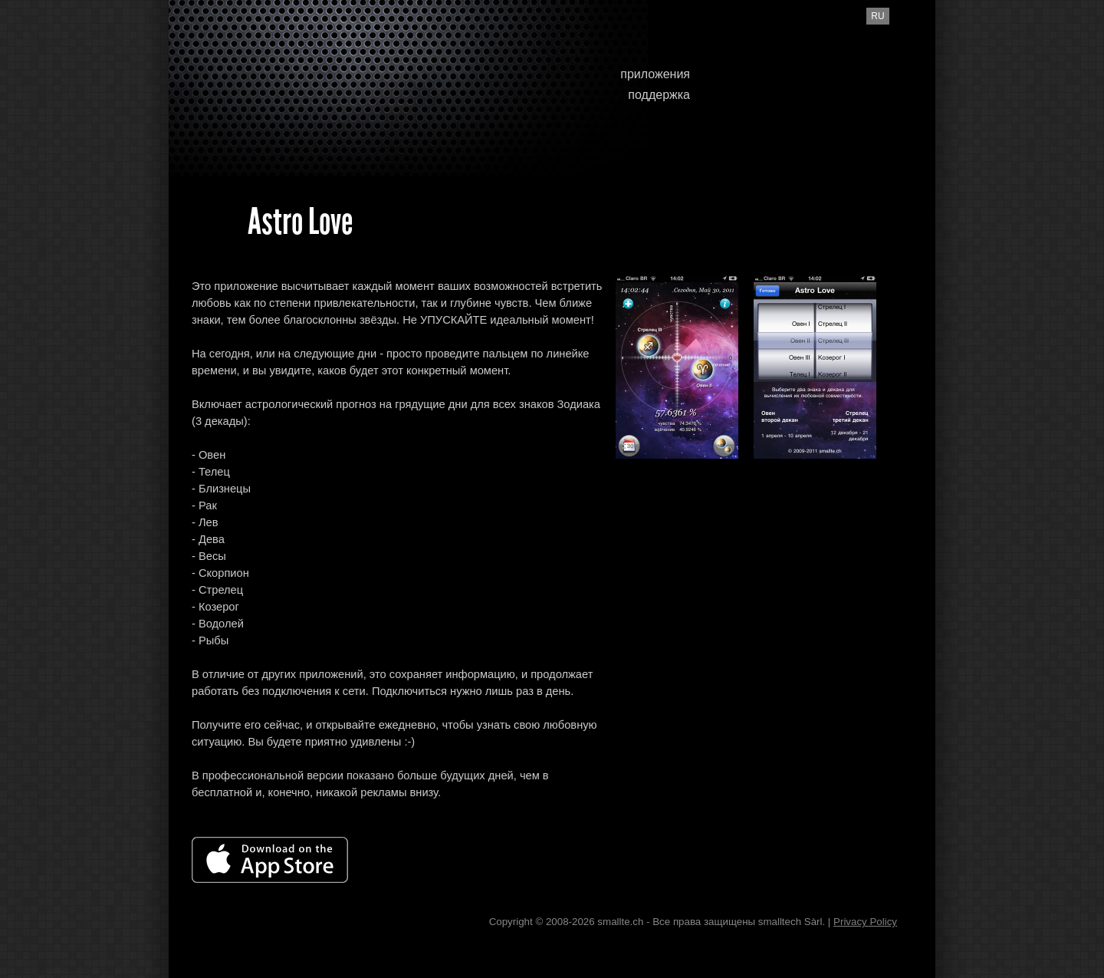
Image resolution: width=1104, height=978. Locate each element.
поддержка (659, 94)
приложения (655, 74)
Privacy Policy (865, 921)
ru (877, 16)
